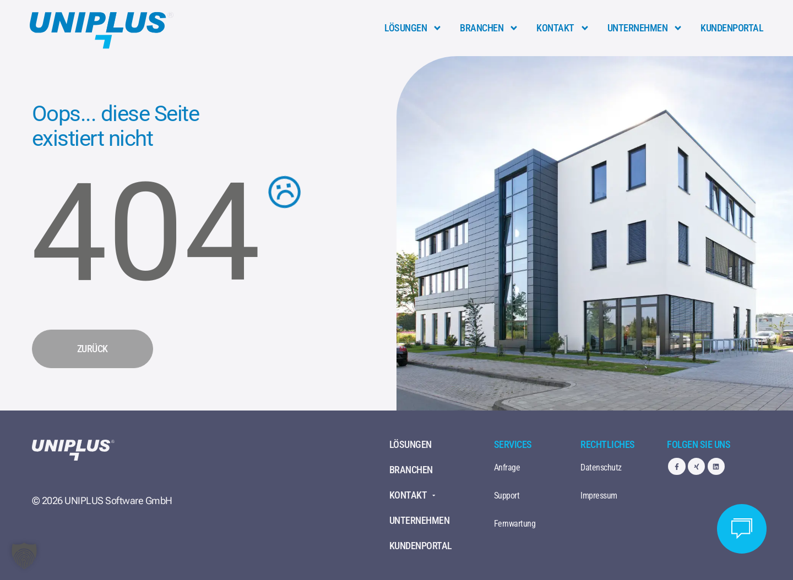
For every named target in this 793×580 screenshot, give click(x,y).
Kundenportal (731, 28)
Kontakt (563, 28)
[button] (24, 556)
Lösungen (413, 28)
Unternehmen (645, 28)
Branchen (489, 28)
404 (145, 233)
